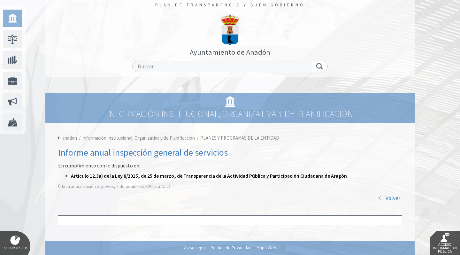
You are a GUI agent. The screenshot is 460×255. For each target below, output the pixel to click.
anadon (69, 138)
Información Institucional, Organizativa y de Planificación (139, 138)
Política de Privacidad (231, 248)
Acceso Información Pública (445, 243)
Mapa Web (266, 248)
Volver (393, 198)
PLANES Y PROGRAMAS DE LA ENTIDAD (239, 138)
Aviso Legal (195, 248)
